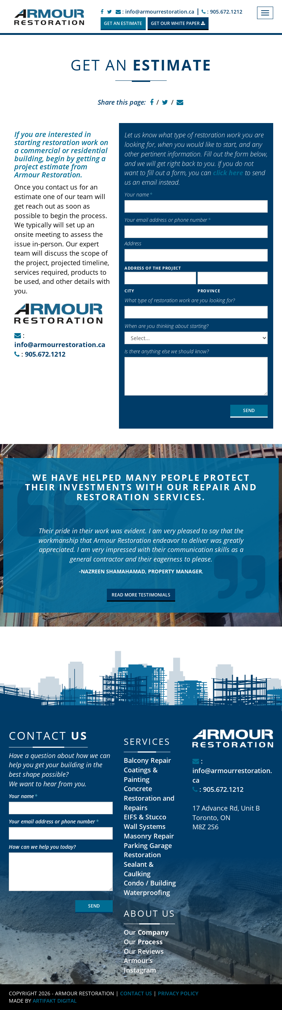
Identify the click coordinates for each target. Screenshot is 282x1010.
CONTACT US (136, 993)
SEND (249, 410)
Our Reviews (144, 951)
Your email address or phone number (167, 219)
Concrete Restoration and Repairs (149, 798)
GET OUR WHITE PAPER (178, 23)
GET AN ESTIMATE (123, 23)
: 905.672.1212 (222, 11)
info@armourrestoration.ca (59, 344)
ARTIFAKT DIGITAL (55, 1000)
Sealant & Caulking (138, 869)
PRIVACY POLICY (178, 993)
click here (228, 172)
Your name (138, 194)
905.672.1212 (45, 354)
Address (132, 243)
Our (146, 932)
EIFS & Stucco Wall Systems (145, 821)
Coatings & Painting (141, 774)
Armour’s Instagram (140, 965)
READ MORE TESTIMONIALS (141, 595)
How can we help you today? (42, 846)
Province (209, 290)
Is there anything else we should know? (166, 351)
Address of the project (152, 268)
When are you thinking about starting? (166, 325)
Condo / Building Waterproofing (150, 888)
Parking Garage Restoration (148, 850)
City (129, 290)
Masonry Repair (149, 836)
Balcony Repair (147, 760)
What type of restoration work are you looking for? (179, 300)
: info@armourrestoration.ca (155, 11)
